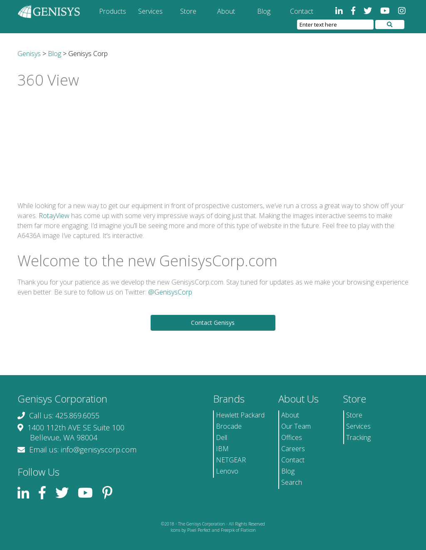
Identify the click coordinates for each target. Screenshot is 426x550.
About (226, 11)
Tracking (358, 437)
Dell (221, 437)
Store (188, 11)
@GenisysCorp (170, 292)
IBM (222, 448)
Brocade (229, 426)
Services (150, 11)
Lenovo (227, 471)
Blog (263, 11)
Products (112, 11)
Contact (301, 11)
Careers (293, 448)
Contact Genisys (213, 323)
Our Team (296, 426)
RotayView (54, 215)
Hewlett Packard (240, 415)
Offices (291, 437)
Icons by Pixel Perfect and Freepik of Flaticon (213, 530)
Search (291, 482)
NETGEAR (231, 459)
